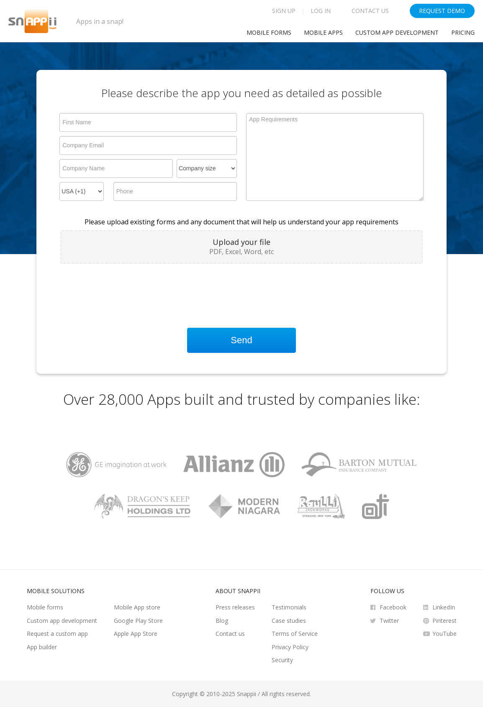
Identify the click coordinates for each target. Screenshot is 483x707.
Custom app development (397, 32)
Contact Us (370, 11)
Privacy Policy (290, 647)
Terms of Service (295, 634)
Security (282, 660)
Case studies (289, 621)
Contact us (230, 634)
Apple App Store (135, 634)
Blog (222, 621)
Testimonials (289, 607)
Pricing (463, 32)
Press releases (235, 607)
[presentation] (124, 288)
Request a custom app (57, 634)
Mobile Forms (269, 32)
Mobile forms (45, 607)
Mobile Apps (323, 32)
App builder (42, 647)
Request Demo (442, 11)
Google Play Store (138, 621)
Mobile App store (137, 607)
